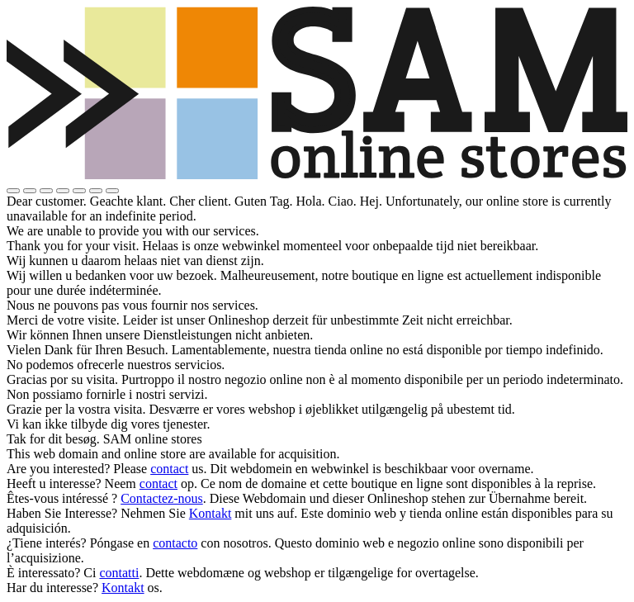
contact (169, 469)
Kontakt (210, 513)
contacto (175, 543)
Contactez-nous (162, 498)
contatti (119, 573)
